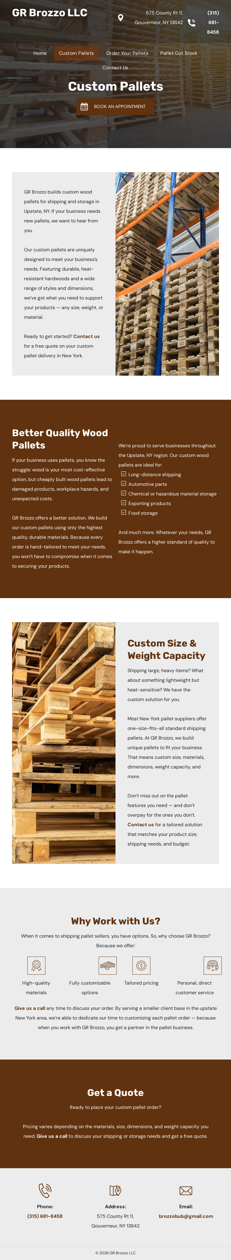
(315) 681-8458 (213, 22)
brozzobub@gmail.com (186, 1216)
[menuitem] (40, 53)
